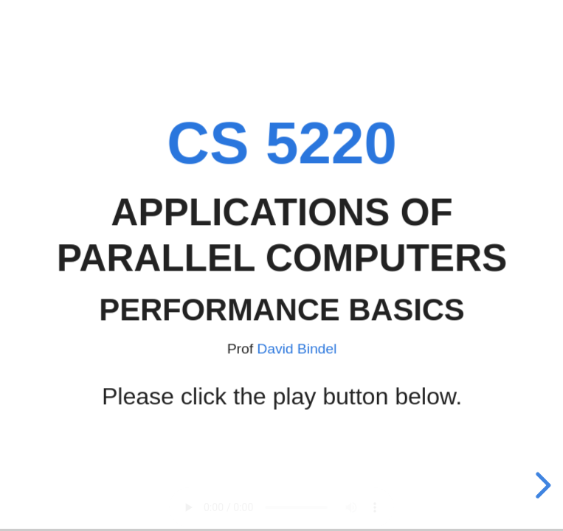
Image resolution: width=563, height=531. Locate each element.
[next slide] (541, 485)
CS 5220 (282, 143)
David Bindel (296, 347)
